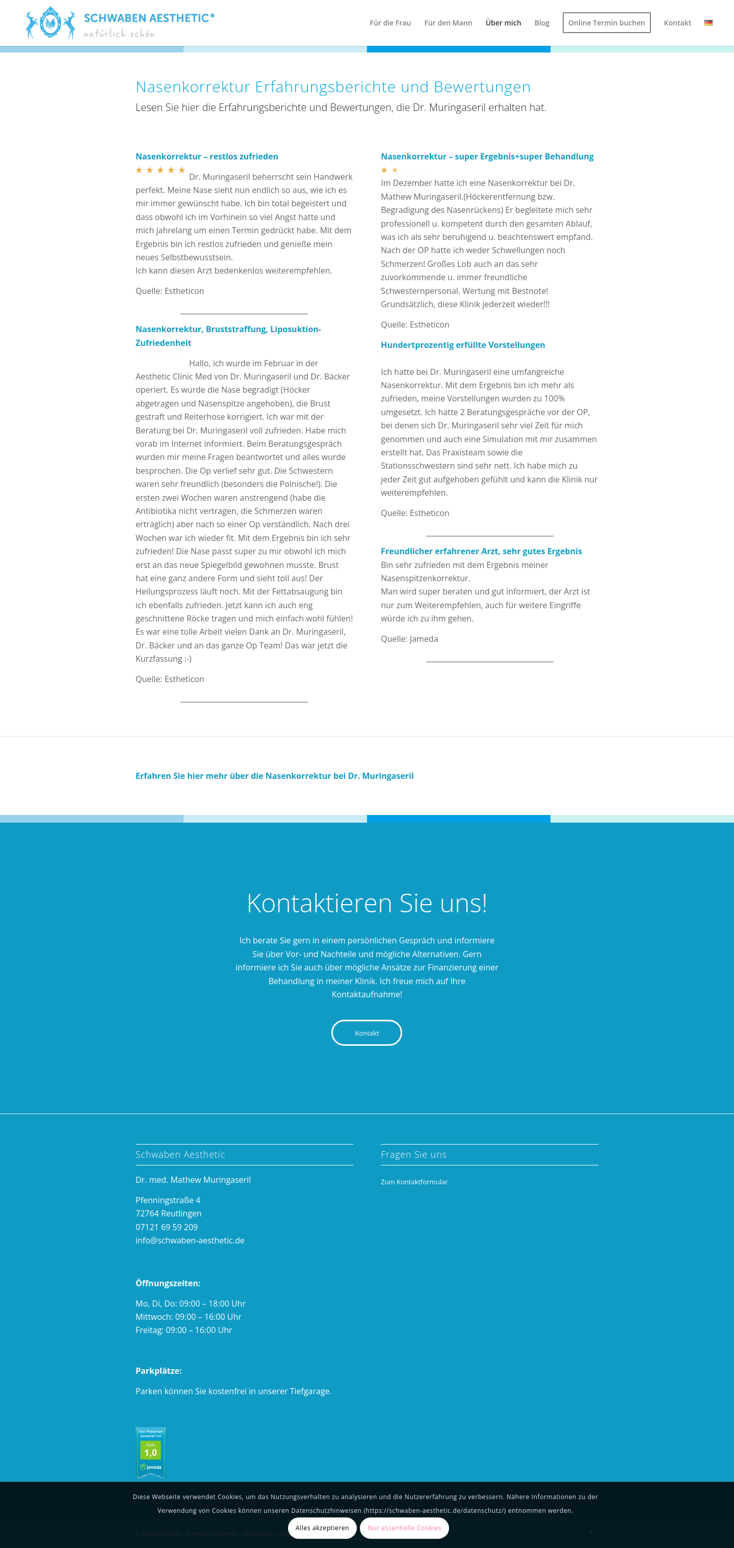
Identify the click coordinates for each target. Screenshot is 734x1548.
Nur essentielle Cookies (404, 1528)
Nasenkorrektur (298, 775)
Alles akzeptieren (322, 1528)
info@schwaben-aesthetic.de (190, 1240)
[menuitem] (390, 23)
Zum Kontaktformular (414, 1181)
